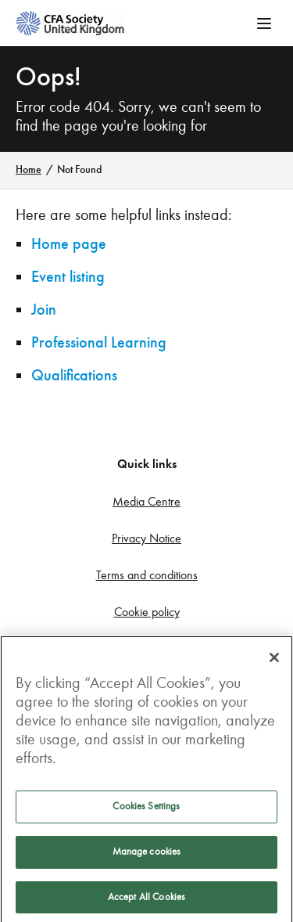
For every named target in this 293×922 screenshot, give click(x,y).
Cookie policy (147, 611)
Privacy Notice (146, 538)
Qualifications (74, 375)
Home (28, 169)
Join (43, 309)
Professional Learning (98, 342)
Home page (68, 244)
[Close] (274, 660)
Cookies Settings (146, 809)
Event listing (68, 276)
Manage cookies (147, 854)
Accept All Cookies (146, 900)
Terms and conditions (147, 574)
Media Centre (146, 501)
